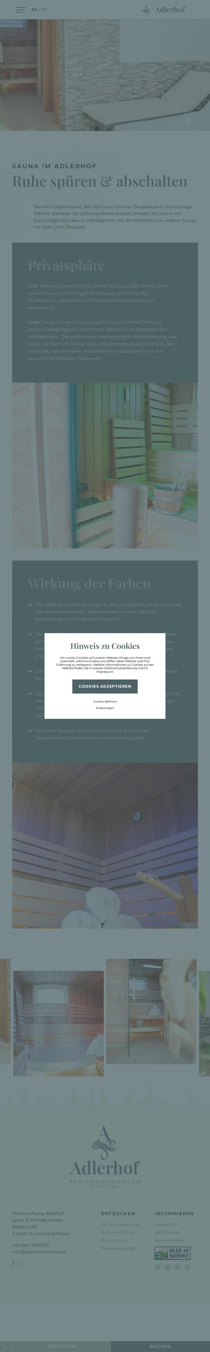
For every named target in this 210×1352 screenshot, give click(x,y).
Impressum (104, 671)
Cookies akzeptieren (105, 686)
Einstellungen (105, 708)
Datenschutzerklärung (120, 668)
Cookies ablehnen (105, 701)
